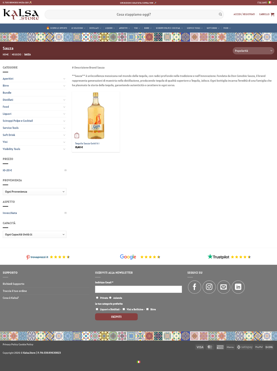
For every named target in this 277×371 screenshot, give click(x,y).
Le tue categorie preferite (109, 303)
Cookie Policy (26, 344)
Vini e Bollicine (135, 309)
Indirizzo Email (104, 282)
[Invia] (220, 14)
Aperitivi (124, 28)
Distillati (95, 28)
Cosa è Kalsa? (11, 298)
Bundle (7, 92)
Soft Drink (213, 28)
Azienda (117, 298)
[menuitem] (138, 361)
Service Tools (195, 28)
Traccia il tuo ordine (15, 291)
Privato (104, 298)
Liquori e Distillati (109, 309)
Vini (137, 28)
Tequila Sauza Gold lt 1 (87, 143)
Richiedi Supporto (13, 284)
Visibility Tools (11, 149)
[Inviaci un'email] (223, 287)
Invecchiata (10, 213)
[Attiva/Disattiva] (64, 78)
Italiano (265, 2)
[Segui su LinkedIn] (238, 287)
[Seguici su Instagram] (209, 287)
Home (6, 54)
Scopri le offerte (58, 28)
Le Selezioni (78, 28)
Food (227, 28)
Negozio (16, 54)
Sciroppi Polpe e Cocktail (169, 28)
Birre (148, 28)
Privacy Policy (10, 344)
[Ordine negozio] (253, 50)
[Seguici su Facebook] (194, 287)
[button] (244, 14)
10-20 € (7, 170)
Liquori (110, 28)
